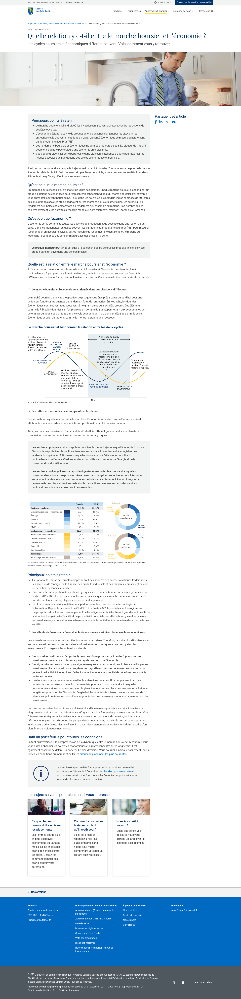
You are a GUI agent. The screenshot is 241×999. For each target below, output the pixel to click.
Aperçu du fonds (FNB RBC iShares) (93, 918)
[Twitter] (173, 983)
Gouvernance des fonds (87, 933)
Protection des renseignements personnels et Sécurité (55, 986)
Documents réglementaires (89, 928)
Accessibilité (96, 986)
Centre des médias (132, 915)
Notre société (130, 910)
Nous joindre (129, 920)
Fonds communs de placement (43, 910)
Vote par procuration (86, 938)
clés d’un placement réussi (118, 771)
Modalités (112, 986)
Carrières (127, 924)
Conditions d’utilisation (39, 990)
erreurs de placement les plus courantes (103, 754)
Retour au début (203, 982)
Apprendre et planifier (37, 24)
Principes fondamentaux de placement (66, 24)
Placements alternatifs (39, 920)
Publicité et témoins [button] (69, 990)
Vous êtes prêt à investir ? (184, 910)
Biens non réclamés (85, 943)
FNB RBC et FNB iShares (40, 915)
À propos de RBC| (131, 986)
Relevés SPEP (82, 923)
